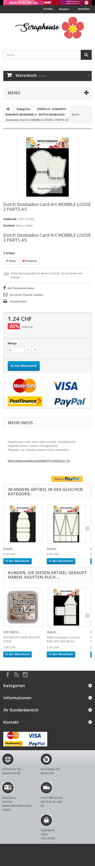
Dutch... (8, 548)
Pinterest (29, 261)
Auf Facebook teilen (21, 288)
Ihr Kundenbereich (21, 710)
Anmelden (84, 9)
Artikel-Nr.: (10, 219)
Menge (12, 343)
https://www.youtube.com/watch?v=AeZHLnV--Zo (39, 460)
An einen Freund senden (26, 294)
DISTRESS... (11, 632)
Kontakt (48, 9)
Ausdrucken (18, 301)
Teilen (11, 261)
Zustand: (9, 225)
